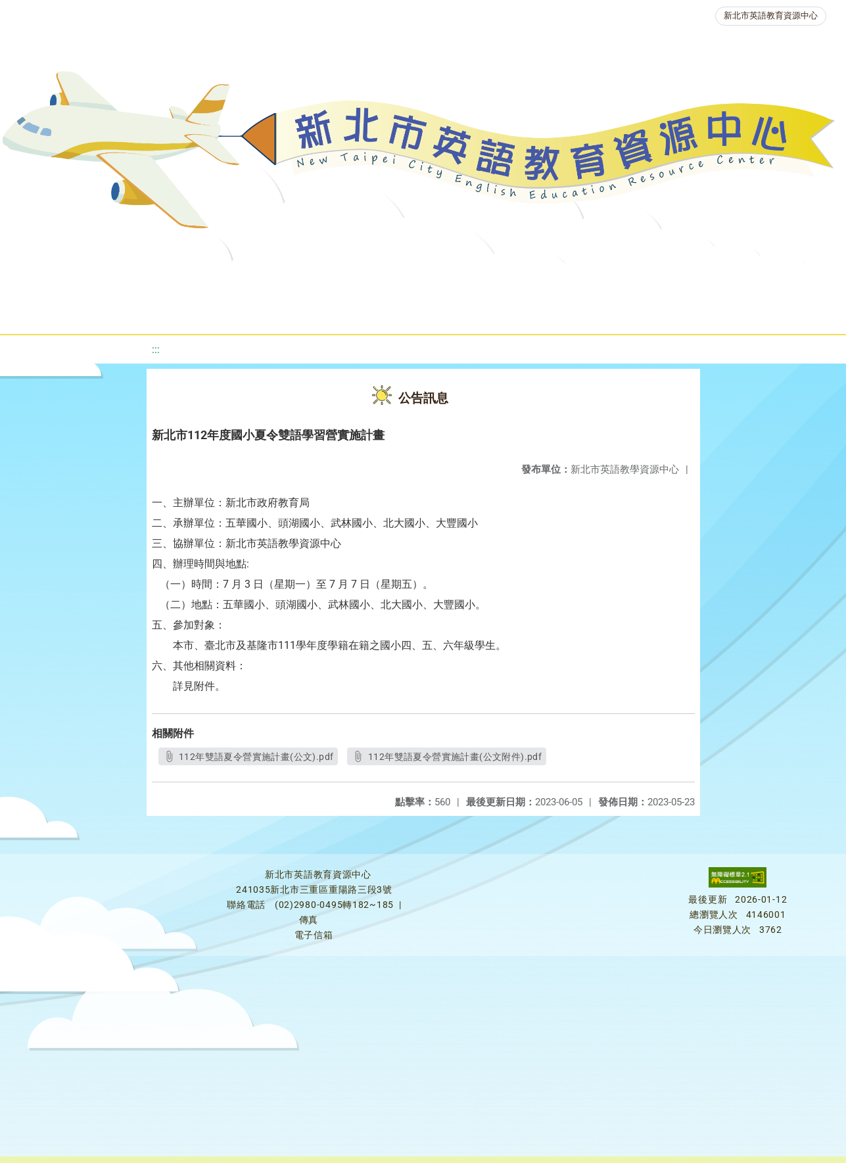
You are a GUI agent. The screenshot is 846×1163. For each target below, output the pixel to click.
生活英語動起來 (771, 279)
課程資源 (188, 279)
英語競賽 (599, 279)
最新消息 (125, 279)
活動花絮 (455, 312)
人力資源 (678, 279)
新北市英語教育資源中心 (771, 15)
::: (156, 349)
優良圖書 (442, 279)
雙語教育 (376, 312)
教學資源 (267, 279)
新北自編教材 (354, 279)
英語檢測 (521, 279)
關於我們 (46, 279)
